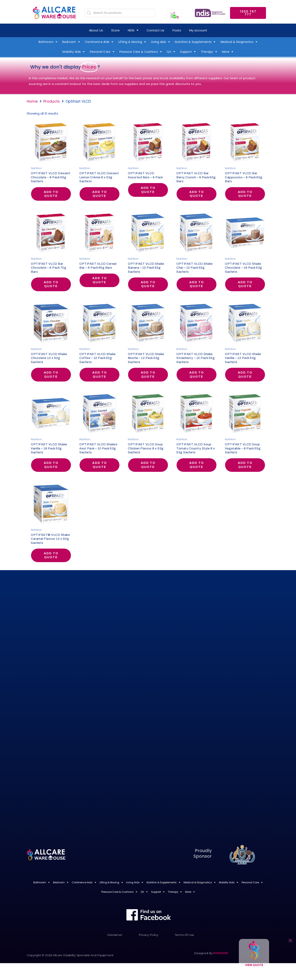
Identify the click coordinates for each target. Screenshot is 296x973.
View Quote (254, 965)
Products (51, 101)
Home (32, 101)
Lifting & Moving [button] (132, 41)
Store (115, 30)
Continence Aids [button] (99, 41)
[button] (290, 940)
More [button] (228, 51)
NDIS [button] (133, 30)
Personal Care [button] (102, 51)
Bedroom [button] (71, 41)
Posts (176, 30)
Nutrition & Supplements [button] (195, 41)
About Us (96, 30)
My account (198, 30)
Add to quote (51, 194)
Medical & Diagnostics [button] (239, 41)
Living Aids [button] (160, 41)
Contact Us (155, 30)
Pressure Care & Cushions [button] (140, 51)
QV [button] (171, 51)
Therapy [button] (209, 51)
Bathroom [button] (48, 41)
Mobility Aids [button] (73, 51)
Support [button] (188, 51)
